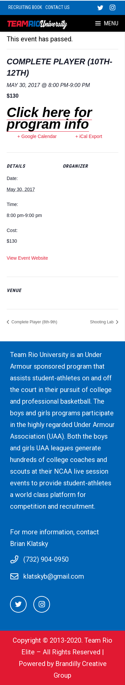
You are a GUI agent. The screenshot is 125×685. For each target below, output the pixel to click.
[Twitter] (18, 604)
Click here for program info (49, 118)
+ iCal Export (88, 136)
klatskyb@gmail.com (53, 576)
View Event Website (27, 258)
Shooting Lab (102, 322)
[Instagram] (41, 604)
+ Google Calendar (37, 136)
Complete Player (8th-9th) (33, 322)
